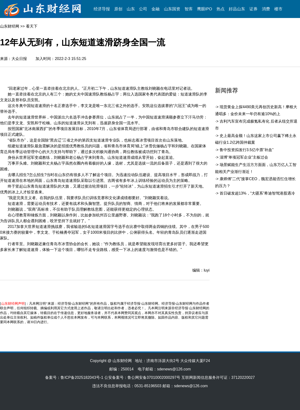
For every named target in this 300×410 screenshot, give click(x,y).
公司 (143, 9)
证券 (253, 9)
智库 (189, 9)
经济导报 (102, 9)
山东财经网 (9, 26)
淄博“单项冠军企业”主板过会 (244, 157)
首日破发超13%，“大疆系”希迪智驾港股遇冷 (257, 193)
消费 (266, 9)
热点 (220, 9)
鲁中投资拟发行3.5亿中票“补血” (247, 150)
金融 (155, 9)
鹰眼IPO (204, 9)
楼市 (278, 9)
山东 (131, 9)
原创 (118, 9)
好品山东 (237, 9)
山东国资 (172, 9)
